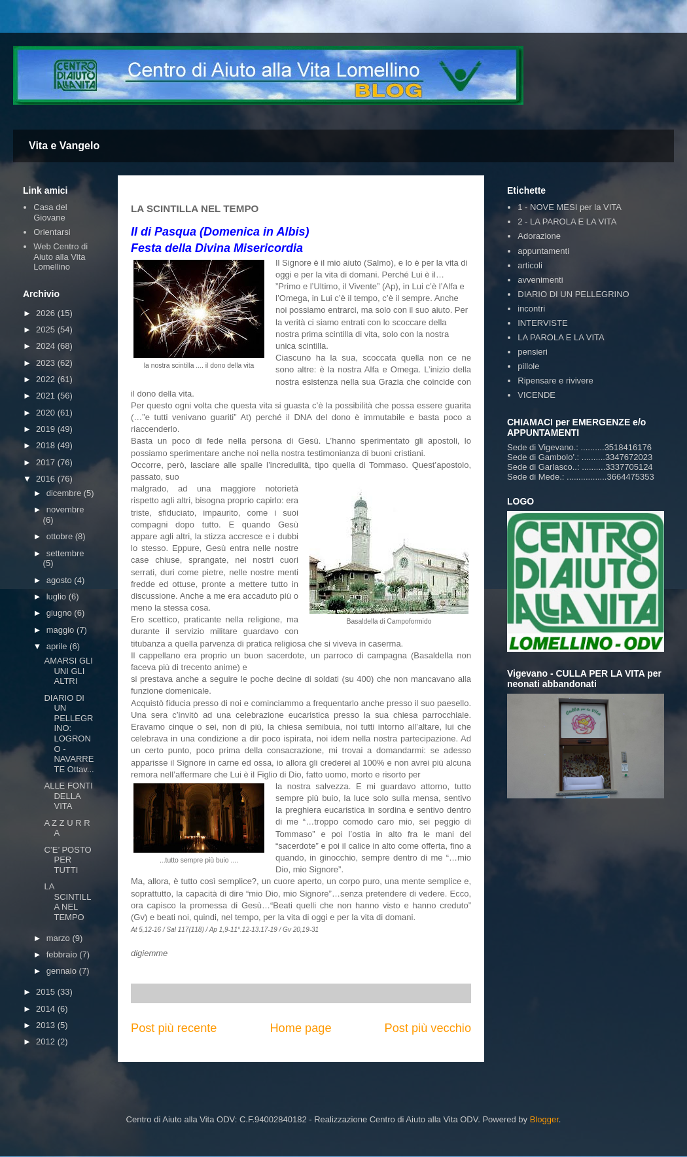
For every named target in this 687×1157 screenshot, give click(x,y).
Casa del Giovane (50, 212)
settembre (65, 553)
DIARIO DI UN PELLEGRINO (573, 294)
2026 (47, 313)
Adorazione (539, 236)
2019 (47, 429)
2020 (47, 413)
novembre (65, 509)
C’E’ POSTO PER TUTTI (67, 860)
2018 (47, 445)
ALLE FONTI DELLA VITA (68, 796)
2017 (47, 462)
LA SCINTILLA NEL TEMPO (67, 901)
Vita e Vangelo (64, 145)
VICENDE (536, 395)
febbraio (63, 954)
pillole (528, 366)
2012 (47, 1041)
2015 (47, 992)
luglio (57, 596)
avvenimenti (540, 280)
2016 (47, 479)
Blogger (544, 1119)
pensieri (533, 352)
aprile (57, 646)
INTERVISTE (542, 323)
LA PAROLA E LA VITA (561, 337)
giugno (60, 613)
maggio (61, 630)
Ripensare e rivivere (555, 380)
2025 (47, 329)
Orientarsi (51, 232)
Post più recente (174, 1028)
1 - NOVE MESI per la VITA (570, 207)
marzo (59, 938)
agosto (60, 580)
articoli (530, 265)
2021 (47, 395)
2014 (47, 1009)
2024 (47, 346)
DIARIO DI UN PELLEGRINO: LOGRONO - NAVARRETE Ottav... (69, 733)
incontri (531, 308)
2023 (47, 363)
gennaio (62, 971)
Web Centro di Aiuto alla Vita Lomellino (60, 256)
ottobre (60, 536)
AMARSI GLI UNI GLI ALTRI (68, 671)
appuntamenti (543, 251)
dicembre (65, 493)
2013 (47, 1025)
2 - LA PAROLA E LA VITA (567, 221)
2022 (47, 379)
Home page (300, 1028)
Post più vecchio (428, 1028)
